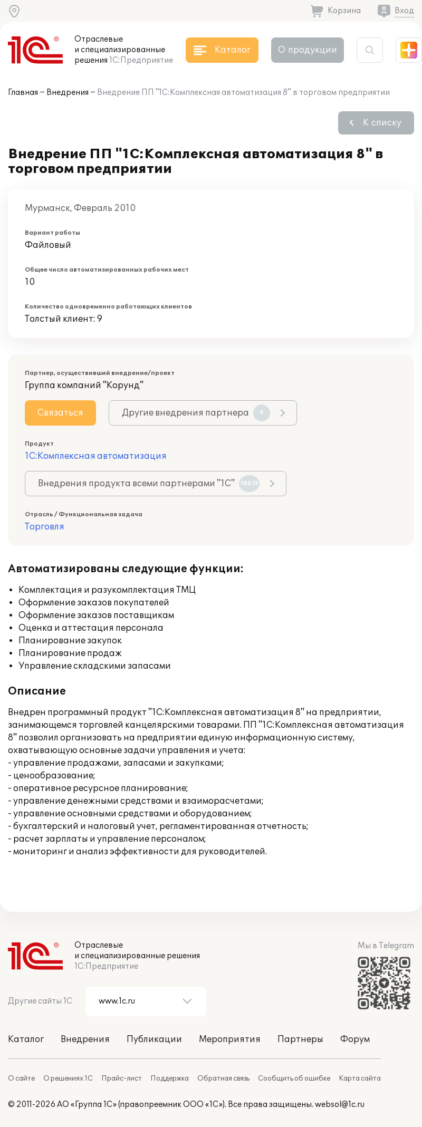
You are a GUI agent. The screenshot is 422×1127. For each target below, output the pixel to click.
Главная (23, 92)
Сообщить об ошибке (294, 1078)
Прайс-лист (121, 1078)
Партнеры (300, 1039)
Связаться (60, 413)
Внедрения (67, 92)
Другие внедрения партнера (196, 412)
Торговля (44, 527)
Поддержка (169, 1078)
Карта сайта (360, 1078)
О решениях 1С (68, 1078)
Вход (404, 10)
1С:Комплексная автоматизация (96, 456)
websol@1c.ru (340, 1104)
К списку (382, 123)
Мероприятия (230, 1039)
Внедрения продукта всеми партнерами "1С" (149, 483)
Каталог (26, 1039)
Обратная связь (223, 1078)
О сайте (21, 1078)
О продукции (307, 50)
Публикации (154, 1039)
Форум (355, 1039)
